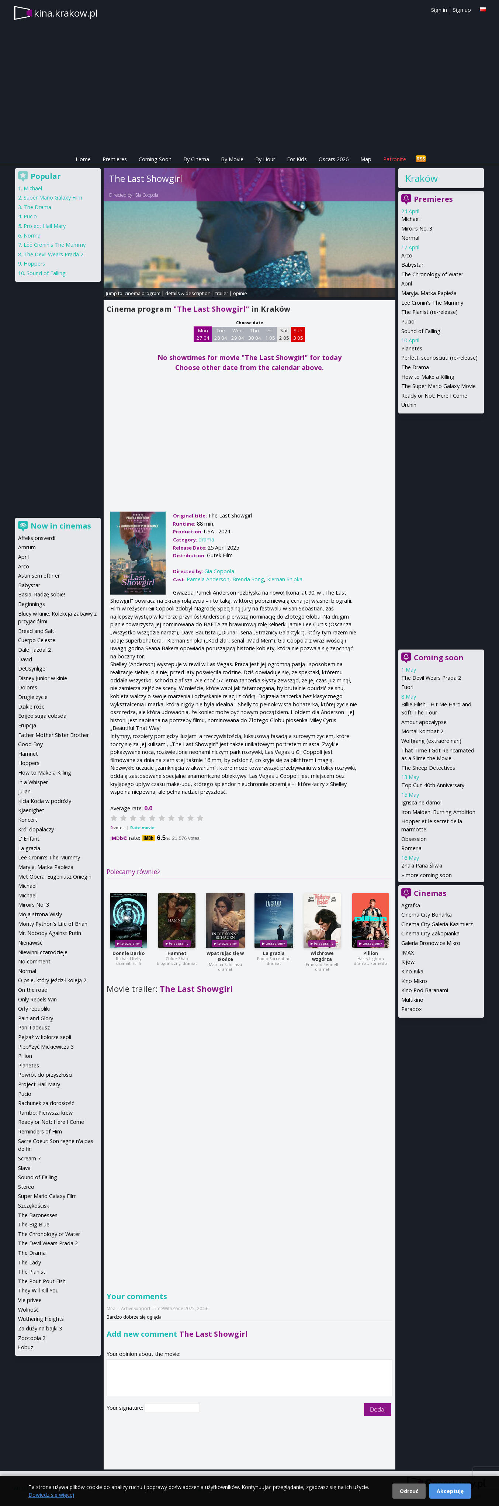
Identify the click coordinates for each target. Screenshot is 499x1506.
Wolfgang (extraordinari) (431, 740)
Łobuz (25, 1347)
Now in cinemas (61, 526)
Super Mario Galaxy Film (53, 197)
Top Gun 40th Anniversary (432, 785)
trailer (221, 293)
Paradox (411, 1008)
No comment (34, 961)
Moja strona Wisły (40, 914)
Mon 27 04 (203, 334)
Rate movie (142, 827)
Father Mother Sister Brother (53, 734)
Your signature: (126, 1407)
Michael (410, 218)
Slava (24, 1167)
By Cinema (196, 159)
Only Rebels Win (37, 999)
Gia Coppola (146, 195)
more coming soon (429, 875)
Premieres (115, 159)
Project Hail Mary (45, 225)
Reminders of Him (40, 1131)
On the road (33, 989)
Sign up (462, 9)
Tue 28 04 (220, 334)
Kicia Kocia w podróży (44, 800)
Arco (406, 255)
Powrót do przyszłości (45, 1074)
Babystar (412, 264)
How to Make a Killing (427, 376)
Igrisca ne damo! (421, 802)
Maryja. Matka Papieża (429, 293)
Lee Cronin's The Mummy (432, 302)
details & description (188, 293)
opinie (240, 293)
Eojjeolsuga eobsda (42, 715)
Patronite (394, 159)
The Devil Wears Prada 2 (431, 677)
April (406, 283)
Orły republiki (34, 1008)
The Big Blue (33, 1224)
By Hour (265, 159)
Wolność (28, 1309)
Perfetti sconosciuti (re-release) (439, 357)
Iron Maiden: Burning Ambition (438, 812)
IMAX (407, 952)
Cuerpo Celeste (36, 640)
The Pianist (31, 1271)
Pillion (370, 953)
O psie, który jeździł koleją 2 (52, 980)
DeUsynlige (31, 668)
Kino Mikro (414, 980)
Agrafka (410, 905)
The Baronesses (38, 1215)
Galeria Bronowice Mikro (430, 942)
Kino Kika (412, 971)
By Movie (232, 159)
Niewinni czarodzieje (42, 952)
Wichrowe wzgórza (322, 956)
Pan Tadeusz (34, 1027)
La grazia (274, 953)
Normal (410, 237)
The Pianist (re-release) (429, 311)
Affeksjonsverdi (36, 537)
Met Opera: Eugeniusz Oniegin (54, 876)
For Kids (297, 159)
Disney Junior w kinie (42, 678)
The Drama (415, 367)
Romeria (411, 848)
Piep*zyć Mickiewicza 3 (46, 1046)
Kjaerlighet (31, 810)
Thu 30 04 (254, 334)
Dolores (27, 687)
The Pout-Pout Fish (42, 1281)
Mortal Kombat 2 (422, 731)
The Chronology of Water (432, 274)
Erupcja (27, 725)
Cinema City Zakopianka (430, 933)
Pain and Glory (35, 1018)
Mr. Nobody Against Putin (49, 933)
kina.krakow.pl (66, 13)
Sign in (439, 9)
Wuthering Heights (41, 1318)
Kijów (408, 961)
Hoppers (34, 263)
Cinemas (430, 893)
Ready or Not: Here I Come (434, 395)
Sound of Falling (420, 331)
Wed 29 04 (237, 334)
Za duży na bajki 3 (40, 1328)
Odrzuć (409, 1491)
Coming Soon (155, 159)
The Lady (29, 1262)
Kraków (421, 178)
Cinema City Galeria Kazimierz (437, 924)
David (25, 659)
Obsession (414, 838)
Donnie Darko (128, 953)
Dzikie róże (31, 706)
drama (206, 539)
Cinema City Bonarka (426, 914)
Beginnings (31, 603)
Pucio (408, 321)
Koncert (27, 819)
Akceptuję (450, 1491)
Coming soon (439, 657)
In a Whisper (33, 782)
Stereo (26, 1186)
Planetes (411, 348)
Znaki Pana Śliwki (421, 865)
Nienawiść (30, 942)
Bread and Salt (36, 630)
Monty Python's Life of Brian (52, 923)
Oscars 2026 (334, 159)
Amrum (27, 547)
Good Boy (30, 744)
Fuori (407, 686)
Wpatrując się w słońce (225, 956)
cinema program (142, 293)
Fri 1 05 (270, 334)
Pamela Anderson (208, 579)
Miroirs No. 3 (416, 228)
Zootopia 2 (31, 1337)
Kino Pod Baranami (424, 990)
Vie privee (30, 1300)
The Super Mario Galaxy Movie (438, 386)
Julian (24, 791)
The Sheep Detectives (428, 767)
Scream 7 (29, 1158)
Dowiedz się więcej (51, 1494)
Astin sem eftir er (39, 575)
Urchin (408, 404)
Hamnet (177, 953)
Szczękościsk (33, 1205)
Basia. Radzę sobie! (41, 594)
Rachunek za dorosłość (46, 1103)
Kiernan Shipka (284, 579)
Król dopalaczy (36, 829)
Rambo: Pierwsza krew (45, 1112)
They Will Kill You (38, 1290)
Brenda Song (248, 579)
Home (83, 159)
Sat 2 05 (284, 334)
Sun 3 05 (298, 334)
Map (365, 159)
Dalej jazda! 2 (34, 649)
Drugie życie (33, 696)
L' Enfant (28, 838)
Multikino (412, 999)
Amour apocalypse (424, 722)
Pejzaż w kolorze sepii (44, 1037)
